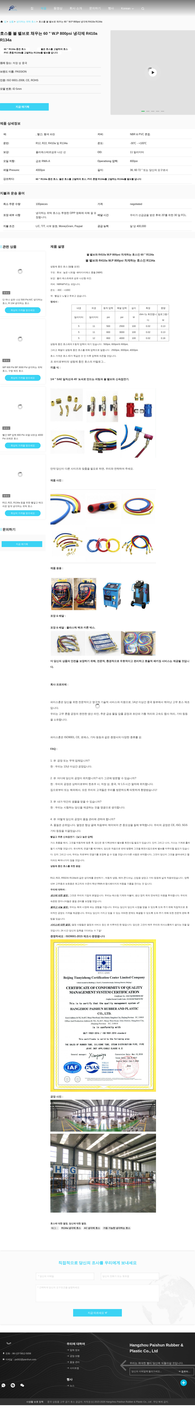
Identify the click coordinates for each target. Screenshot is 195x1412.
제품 (43, 8)
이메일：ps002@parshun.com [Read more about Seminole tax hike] (19, 1359)
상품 (11, 21)
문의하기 (95, 8)
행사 (111, 8)
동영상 (58, 8)
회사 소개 (76, 8)
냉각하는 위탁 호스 (26, 21)
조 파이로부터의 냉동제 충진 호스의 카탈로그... (78, 361)
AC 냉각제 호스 (92, 1228)
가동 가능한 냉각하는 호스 (116, 1228)
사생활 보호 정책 (35, 1401)
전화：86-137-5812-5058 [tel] (16, 1353)
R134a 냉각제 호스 (71, 1228)
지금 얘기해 (24, 106)
